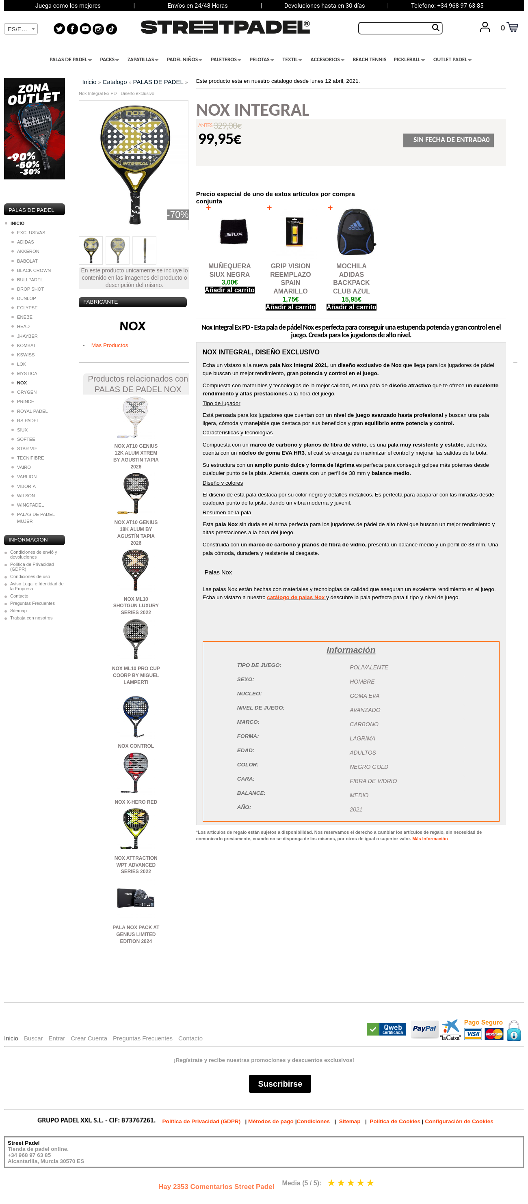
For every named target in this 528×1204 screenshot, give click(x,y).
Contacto (19, 595)
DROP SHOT (27, 289)
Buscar (33, 1038)
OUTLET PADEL (452, 60)
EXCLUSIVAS (28, 232)
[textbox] (20, 29)
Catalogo (115, 81)
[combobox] (21, 29)
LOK (18, 364)
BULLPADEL (27, 279)
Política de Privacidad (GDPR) (32, 567)
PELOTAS (262, 60)
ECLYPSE (24, 307)
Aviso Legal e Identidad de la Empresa (37, 586)
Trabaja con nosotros (31, 617)
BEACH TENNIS (369, 60)
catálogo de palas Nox (296, 597)
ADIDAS (22, 242)
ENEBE (21, 317)
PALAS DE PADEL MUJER (32, 518)
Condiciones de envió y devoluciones (33, 554)
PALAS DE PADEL (71, 60)
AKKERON (25, 251)
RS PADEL (25, 420)
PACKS (109, 60)
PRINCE (22, 401)
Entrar (56, 1038)
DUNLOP (23, 298)
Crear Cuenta (89, 1038)
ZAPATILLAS (143, 60)
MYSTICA (24, 373)
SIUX (19, 429)
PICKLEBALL (409, 60)
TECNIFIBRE (27, 457)
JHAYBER (24, 336)
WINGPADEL (27, 505)
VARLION (24, 476)
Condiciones (313, 1121)
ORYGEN (24, 392)
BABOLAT (24, 261)
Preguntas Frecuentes (32, 603)
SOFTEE (23, 439)
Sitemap (18, 610)
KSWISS (23, 354)
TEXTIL (292, 60)
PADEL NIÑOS (184, 60)
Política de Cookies (395, 1121)
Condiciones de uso (30, 576)
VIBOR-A (23, 486)
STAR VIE (24, 448)
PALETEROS (226, 60)
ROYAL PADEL (29, 411)
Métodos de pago (271, 1121)
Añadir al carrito (230, 290)
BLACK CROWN (31, 270)
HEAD (20, 326)
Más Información (430, 838)
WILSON (23, 495)
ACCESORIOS (327, 60)
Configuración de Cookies (459, 1121)
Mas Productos (109, 345)
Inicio (89, 81)
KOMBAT (23, 345)
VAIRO (21, 467)
